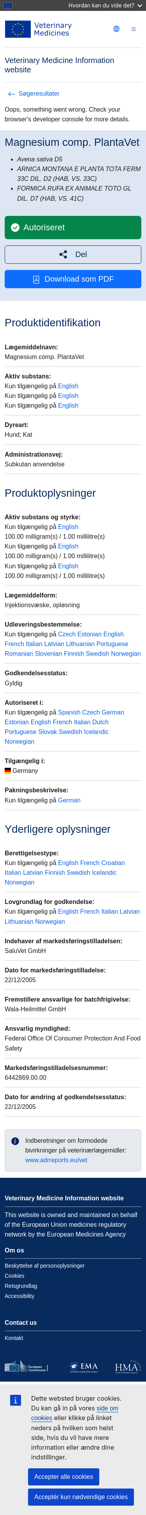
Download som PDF (73, 279)
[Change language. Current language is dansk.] (116, 28)
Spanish (69, 712)
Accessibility (19, 1296)
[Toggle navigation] (133, 29)
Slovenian (48, 653)
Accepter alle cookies (63, 1476)
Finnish (74, 653)
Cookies (15, 1276)
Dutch (100, 722)
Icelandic (96, 732)
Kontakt (14, 1338)
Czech (67, 634)
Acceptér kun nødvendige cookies (81, 1497)
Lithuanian (80, 644)
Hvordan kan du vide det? (105, 5)
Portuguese (112, 644)
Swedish (97, 653)
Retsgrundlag (21, 1286)
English (68, 386)
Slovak (47, 732)
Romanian (19, 653)
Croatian (113, 863)
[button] (73, 254)
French (14, 644)
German (113, 712)
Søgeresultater (34, 93)
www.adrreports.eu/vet (56, 1160)
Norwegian (126, 653)
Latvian (54, 644)
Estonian (89, 634)
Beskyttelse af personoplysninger (44, 1266)
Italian (34, 644)
